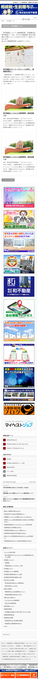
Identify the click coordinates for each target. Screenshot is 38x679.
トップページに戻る (8, 180)
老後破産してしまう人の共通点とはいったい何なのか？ (18, 517)
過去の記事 (32, 481)
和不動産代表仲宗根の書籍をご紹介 (13, 577)
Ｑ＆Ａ (5, 626)
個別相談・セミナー (9, 559)
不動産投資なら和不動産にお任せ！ (13, 527)
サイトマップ (6, 634)
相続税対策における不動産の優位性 (14, 620)
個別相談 (9, 459)
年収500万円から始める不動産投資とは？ (14, 514)
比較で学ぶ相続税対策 (10, 603)
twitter (26, 19)
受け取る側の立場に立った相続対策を (14, 583)
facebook (29, 19)
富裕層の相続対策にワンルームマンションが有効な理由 (18, 524)
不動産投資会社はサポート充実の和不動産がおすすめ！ (18, 540)
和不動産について (8, 568)
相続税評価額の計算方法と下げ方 (13, 594)
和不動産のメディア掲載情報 (11, 571)
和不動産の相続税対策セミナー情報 (16, 463)
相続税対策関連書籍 (12, 475)
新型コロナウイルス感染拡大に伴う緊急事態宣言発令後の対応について (19, 500)
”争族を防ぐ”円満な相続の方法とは (15, 448)
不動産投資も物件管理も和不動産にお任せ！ (15, 533)
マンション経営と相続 (9, 552)
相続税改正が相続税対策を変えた (13, 623)
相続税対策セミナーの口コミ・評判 (14, 565)
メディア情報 (10, 471)
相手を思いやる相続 (9, 580)
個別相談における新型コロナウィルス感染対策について (18, 493)
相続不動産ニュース (9, 606)
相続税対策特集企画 (12, 440)
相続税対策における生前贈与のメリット (15, 591)
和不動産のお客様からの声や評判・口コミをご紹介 (18, 611)
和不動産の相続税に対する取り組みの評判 (17, 444)
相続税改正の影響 (8, 617)
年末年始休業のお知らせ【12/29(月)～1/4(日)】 (16, 487)
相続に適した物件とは (9, 597)
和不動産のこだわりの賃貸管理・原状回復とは (18, 114)
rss (23, 19)
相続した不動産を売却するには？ (12, 511)
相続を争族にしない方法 (11, 585)
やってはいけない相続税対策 (12, 600)
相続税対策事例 (10, 467)
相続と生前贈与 (8, 588)
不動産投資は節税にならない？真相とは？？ (15, 530)
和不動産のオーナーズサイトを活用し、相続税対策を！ (18, 70)
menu (35, 17)
